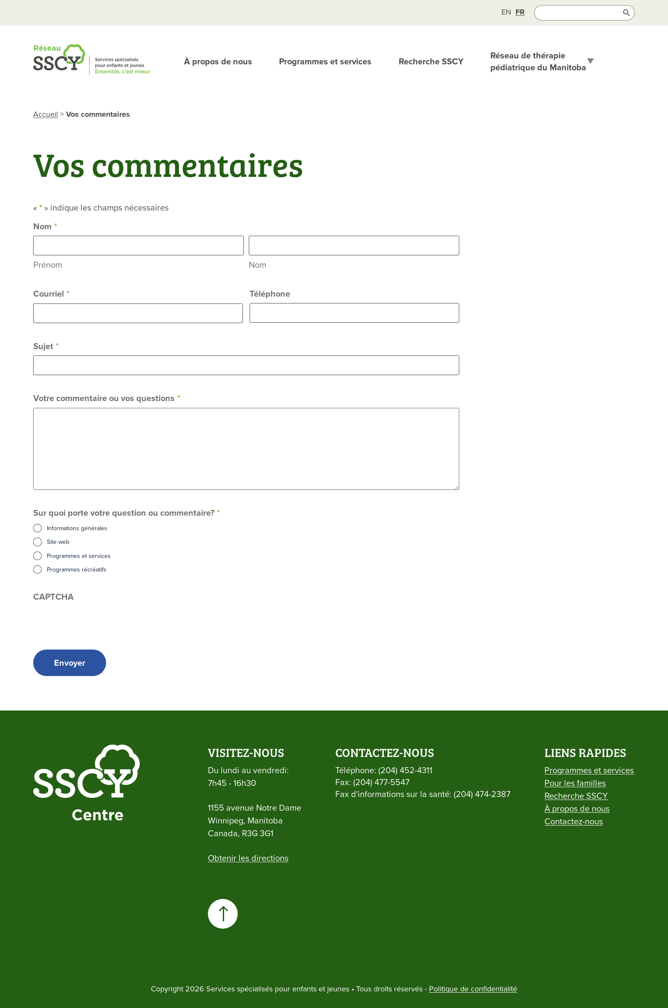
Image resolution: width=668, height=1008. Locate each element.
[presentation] (98, 622)
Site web (58, 541)
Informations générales (77, 528)
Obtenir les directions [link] (248, 858)
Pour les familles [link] (575, 783)
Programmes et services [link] (325, 61)
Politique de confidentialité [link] (473, 988)
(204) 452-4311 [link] (405, 770)
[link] (506, 11)
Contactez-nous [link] (573, 821)
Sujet (46, 346)
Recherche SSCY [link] (431, 61)
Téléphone (270, 294)
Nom (257, 265)
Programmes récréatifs (77, 569)
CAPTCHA (53, 597)
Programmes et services (79, 556)
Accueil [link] (45, 114)
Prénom (47, 265)
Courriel (51, 294)
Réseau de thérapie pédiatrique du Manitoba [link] (538, 61)
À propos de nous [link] (218, 61)
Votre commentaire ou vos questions (106, 398)
